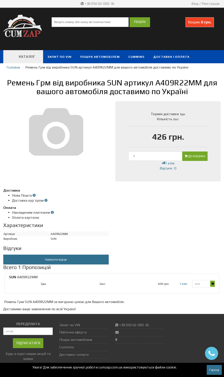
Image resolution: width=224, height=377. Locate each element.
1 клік (168, 163)
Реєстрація (210, 4)
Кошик (200, 22)
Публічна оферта (73, 332)
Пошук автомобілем (100, 56)
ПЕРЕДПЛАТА (28, 324)
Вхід (194, 4)
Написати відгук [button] (56, 259)
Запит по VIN (59, 56)
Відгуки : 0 (168, 168)
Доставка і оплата (171, 56)
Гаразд (214, 370)
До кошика (195, 156)
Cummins (136, 56)
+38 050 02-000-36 (98, 4)
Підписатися (28, 343)
